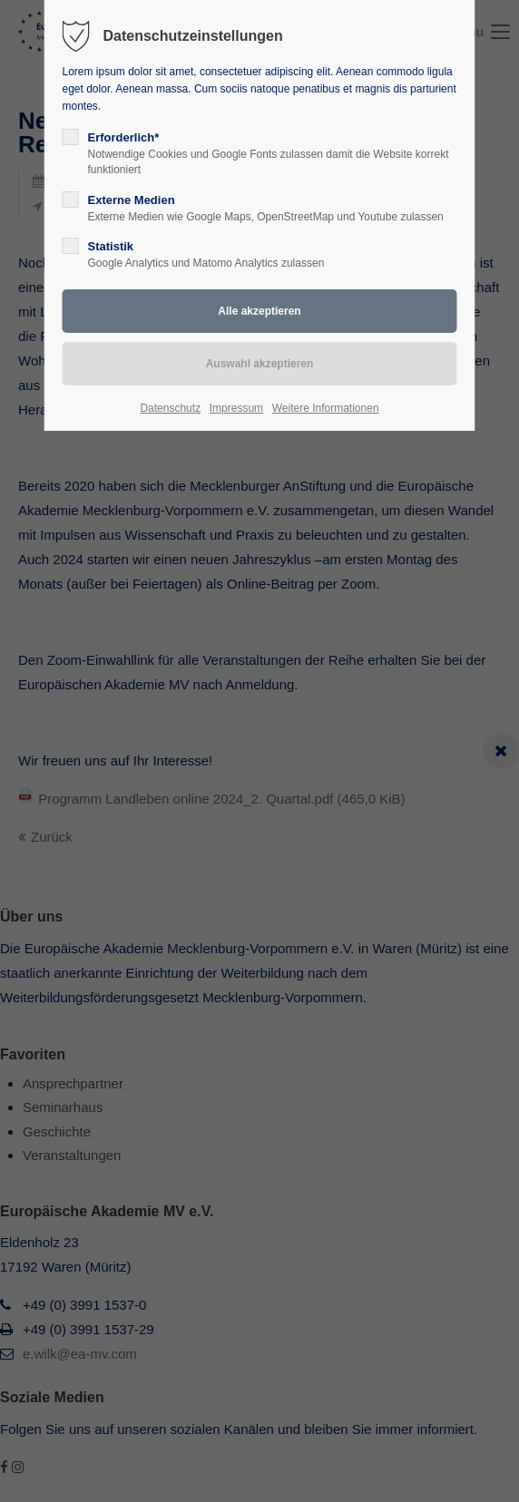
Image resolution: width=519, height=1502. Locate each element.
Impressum (236, 408)
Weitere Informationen (325, 408)
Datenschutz (170, 408)
